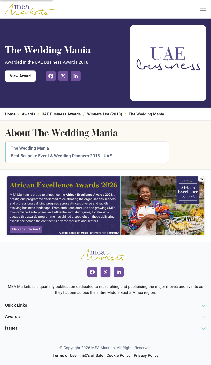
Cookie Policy (118, 355)
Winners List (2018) (104, 114)
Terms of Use (64, 355)
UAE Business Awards (61, 114)
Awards (28, 114)
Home (10, 114)
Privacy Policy (146, 355)
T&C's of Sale (91, 355)
